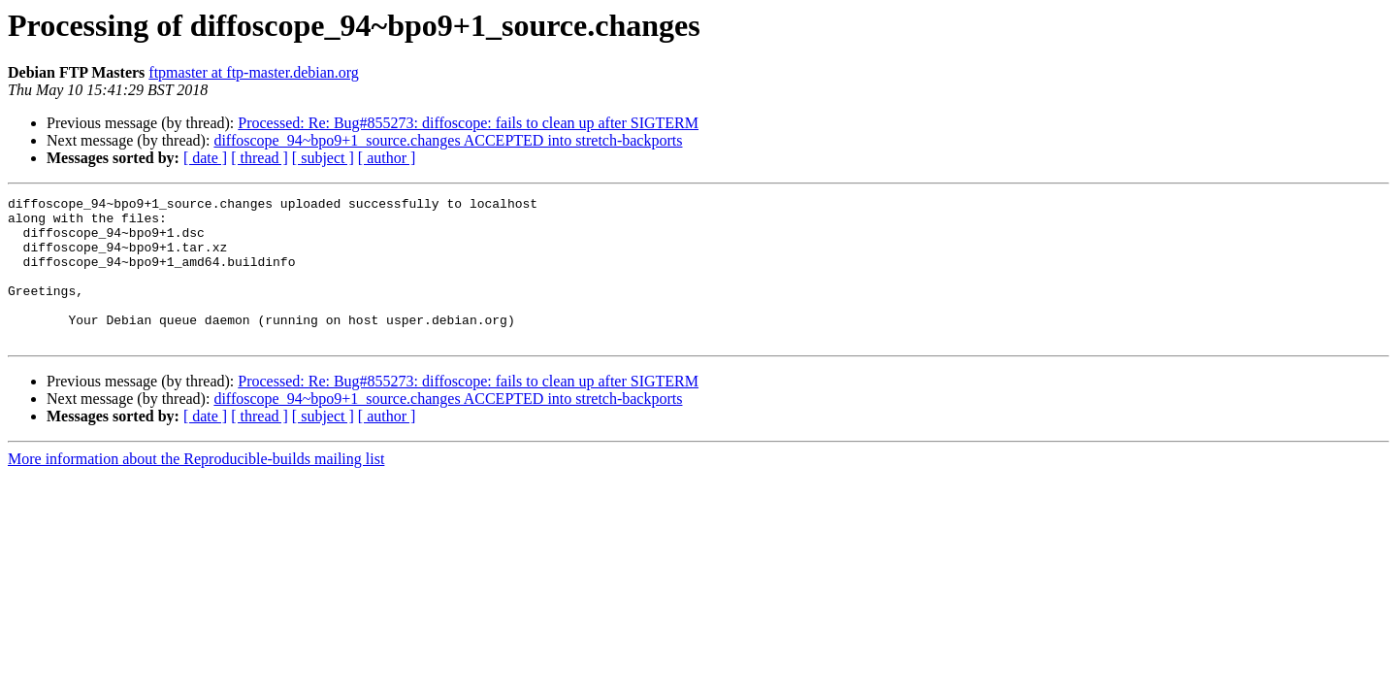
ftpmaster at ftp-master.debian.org (253, 72)
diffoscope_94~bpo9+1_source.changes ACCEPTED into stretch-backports (447, 140)
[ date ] (205, 158)
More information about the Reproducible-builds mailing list (196, 488)
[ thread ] (259, 158)
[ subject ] (323, 158)
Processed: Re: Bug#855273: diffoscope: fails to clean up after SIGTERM (468, 123)
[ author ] (387, 158)
